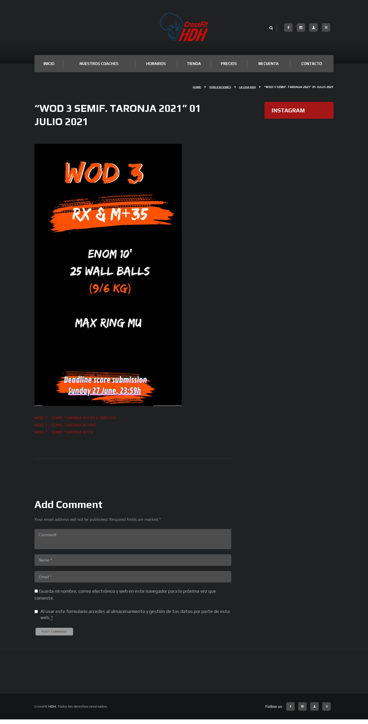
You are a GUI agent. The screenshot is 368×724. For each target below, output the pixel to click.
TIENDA (194, 63)
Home (190, 87)
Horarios (156, 63)
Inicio (48, 63)
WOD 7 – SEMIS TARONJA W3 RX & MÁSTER (80, 417)
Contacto (311, 63)
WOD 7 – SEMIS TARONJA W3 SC (68, 431)
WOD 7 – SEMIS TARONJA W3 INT (69, 424)
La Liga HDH (246, 87)
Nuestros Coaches (99, 63)
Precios (229, 63)
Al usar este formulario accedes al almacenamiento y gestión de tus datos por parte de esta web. (135, 619)
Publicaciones (215, 87)
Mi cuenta (268, 63)
